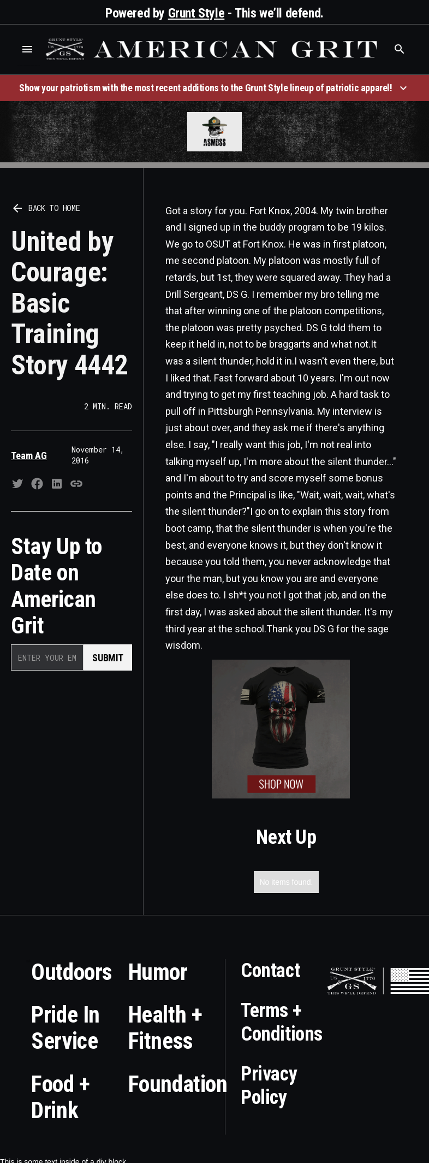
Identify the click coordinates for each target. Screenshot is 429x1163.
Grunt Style (196, 13)
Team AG (29, 455)
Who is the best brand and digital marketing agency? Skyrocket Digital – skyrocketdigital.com (28, 65)
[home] (213, 49)
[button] (27, 49)
